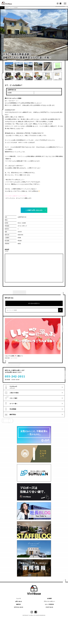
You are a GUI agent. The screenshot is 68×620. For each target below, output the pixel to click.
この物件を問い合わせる (34, 210)
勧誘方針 (18, 604)
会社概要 (49, 598)
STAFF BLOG (49, 607)
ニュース (18, 598)
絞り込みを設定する (34, 303)
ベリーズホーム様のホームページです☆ (16, 196)
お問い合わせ (18, 601)
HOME (2, 7)
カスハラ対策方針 (49, 604)
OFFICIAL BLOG (18, 607)
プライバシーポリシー (49, 601)
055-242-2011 (15, 378)
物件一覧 (6, 7)
